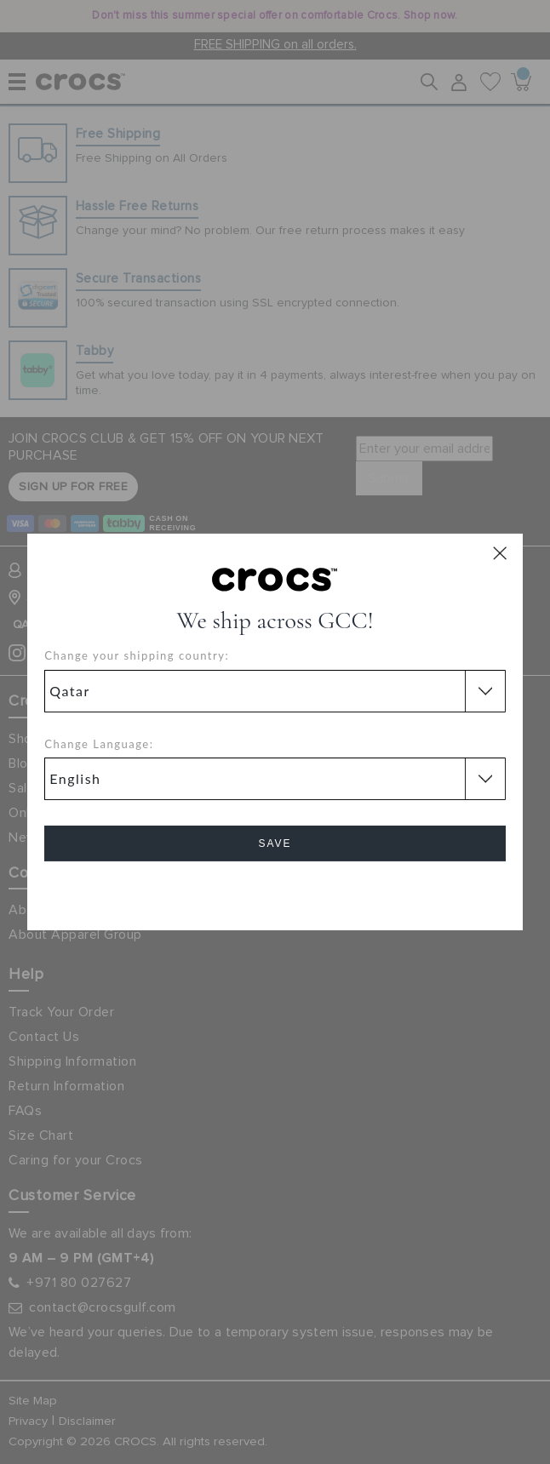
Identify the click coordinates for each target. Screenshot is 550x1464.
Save (274, 843)
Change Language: (98, 744)
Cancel (274, 891)
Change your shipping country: (136, 655)
